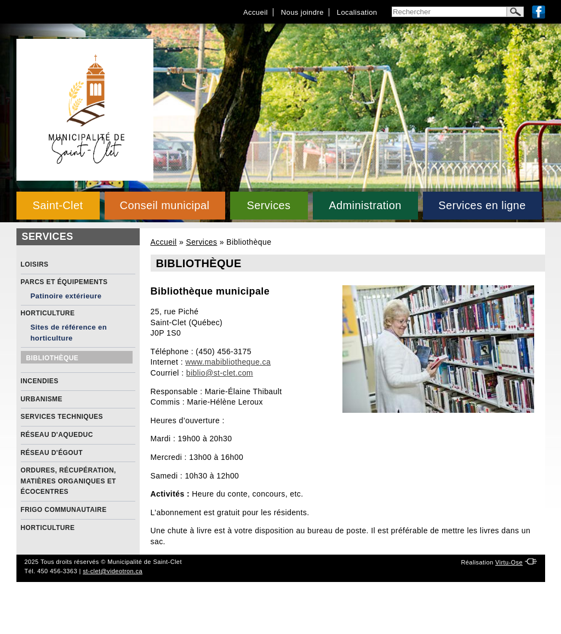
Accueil (255, 12)
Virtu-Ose (509, 562)
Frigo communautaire (64, 510)
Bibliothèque (52, 358)
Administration (365, 205)
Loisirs (35, 264)
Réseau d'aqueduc (57, 435)
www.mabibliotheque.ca (228, 362)
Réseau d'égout (52, 453)
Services (268, 205)
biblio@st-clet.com (219, 372)
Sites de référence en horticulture (69, 332)
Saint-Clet (57, 205)
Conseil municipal (165, 205)
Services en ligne (481, 205)
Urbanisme (41, 399)
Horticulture (48, 313)
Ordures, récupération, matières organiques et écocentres (68, 480)
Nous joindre (302, 12)
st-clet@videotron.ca (112, 571)
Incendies (40, 381)
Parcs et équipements (64, 282)
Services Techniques (62, 416)
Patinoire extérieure (66, 296)
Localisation (357, 12)
